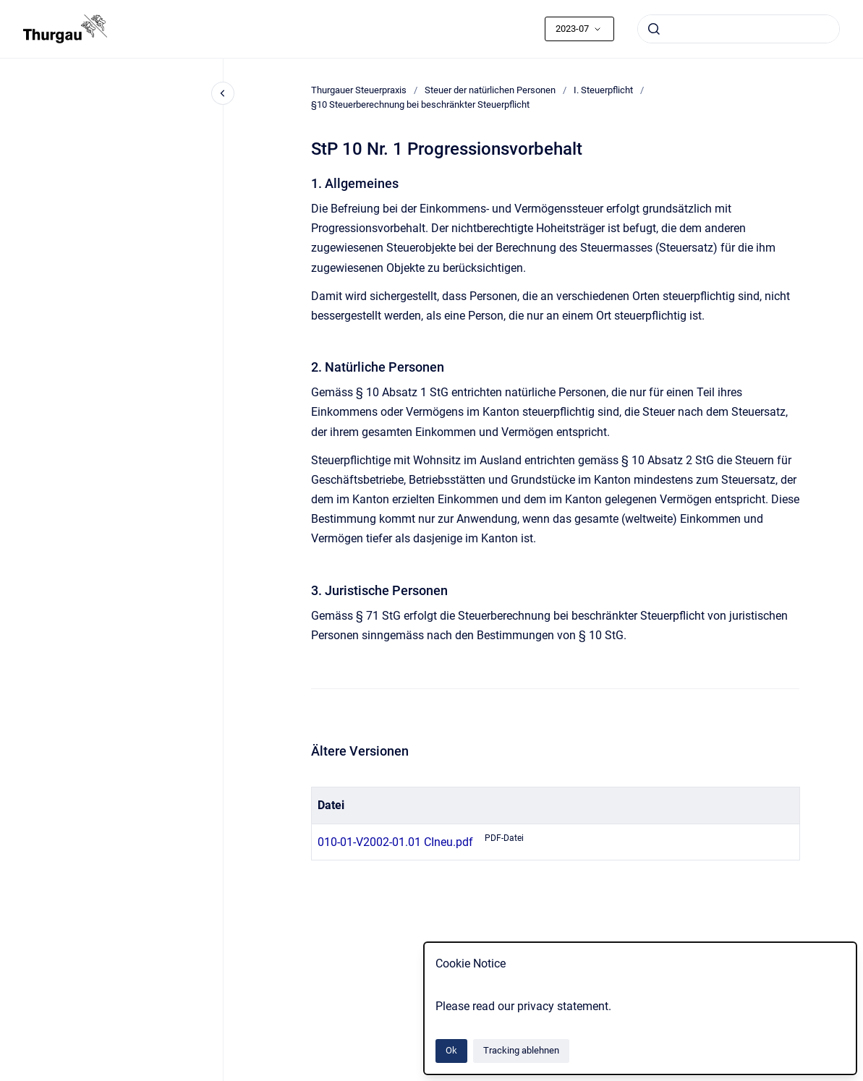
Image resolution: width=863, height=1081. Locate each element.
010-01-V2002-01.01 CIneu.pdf (395, 842)
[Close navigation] (222, 93)
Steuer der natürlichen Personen (490, 90)
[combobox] (738, 29)
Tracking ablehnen (521, 1050)
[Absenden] (654, 28)
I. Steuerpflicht (603, 90)
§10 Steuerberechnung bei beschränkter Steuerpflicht (420, 104)
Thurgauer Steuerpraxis (359, 90)
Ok (451, 1050)
